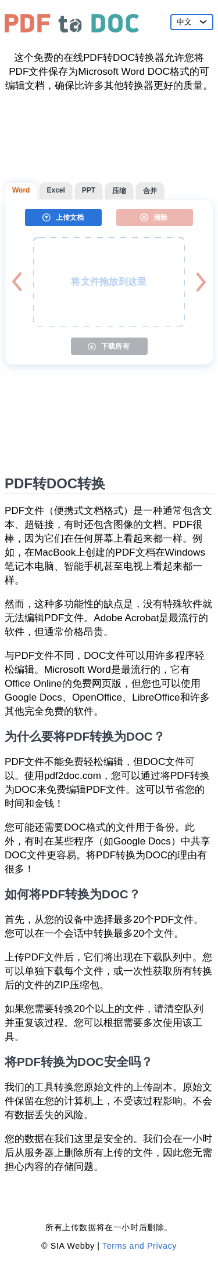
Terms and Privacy (139, 1245)
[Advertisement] (109, 137)
